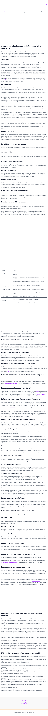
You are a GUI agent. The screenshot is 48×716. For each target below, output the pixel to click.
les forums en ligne (36, 581)
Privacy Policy (24, 703)
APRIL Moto (12, 407)
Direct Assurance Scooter (40, 394)
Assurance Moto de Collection (11, 383)
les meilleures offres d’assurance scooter (10, 562)
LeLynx (37, 391)
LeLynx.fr (11, 548)
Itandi (8, 371)
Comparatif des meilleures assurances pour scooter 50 (13, 11)
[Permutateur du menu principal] (46, 4)
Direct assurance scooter (10, 79)
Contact (24, 705)
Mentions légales (24, 702)
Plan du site (24, 700)
